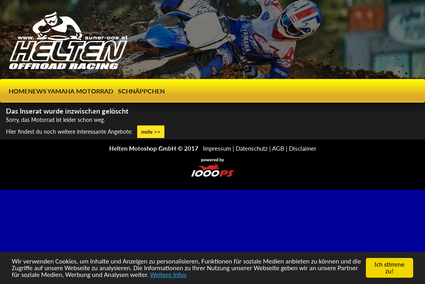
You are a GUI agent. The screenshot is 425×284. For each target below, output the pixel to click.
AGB (278, 148)
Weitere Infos (168, 275)
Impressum (217, 148)
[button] (91, 101)
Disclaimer (302, 148)
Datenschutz (252, 148)
